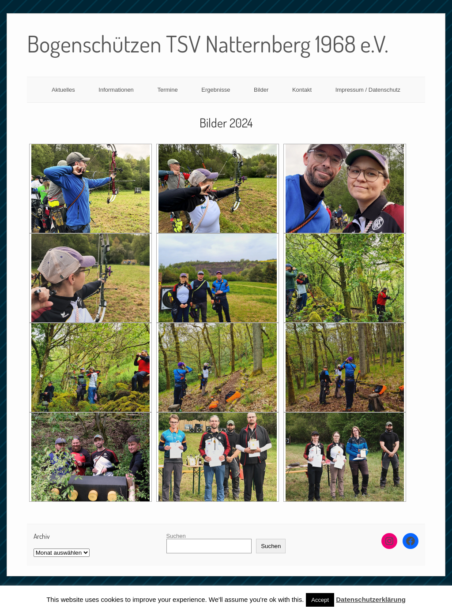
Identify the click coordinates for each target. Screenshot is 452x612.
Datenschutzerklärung (371, 599)
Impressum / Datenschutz (367, 89)
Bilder (261, 89)
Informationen (116, 89)
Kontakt (302, 89)
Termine (167, 89)
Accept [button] (320, 600)
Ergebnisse (215, 89)
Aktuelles (63, 89)
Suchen (176, 536)
